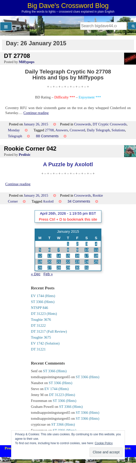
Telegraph (15, 136)
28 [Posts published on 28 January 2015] (59, 268)
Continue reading (36, 113)
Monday (14, 130)
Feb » (48, 274)
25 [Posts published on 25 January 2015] (96, 262)
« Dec (35, 274)
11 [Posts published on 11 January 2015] (96, 250)
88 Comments (47, 136)
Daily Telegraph (98, 130)
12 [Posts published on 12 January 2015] (40, 256)
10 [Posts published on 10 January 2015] (87, 250)
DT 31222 (38, 325)
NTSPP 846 (39, 308)
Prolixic (25, 155)
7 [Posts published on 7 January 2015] (59, 250)
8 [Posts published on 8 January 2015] (68, 250)
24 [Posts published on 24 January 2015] (87, 262)
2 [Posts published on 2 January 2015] (77, 244)
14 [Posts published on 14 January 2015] (59, 256)
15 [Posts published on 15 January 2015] (68, 256)
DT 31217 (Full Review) (49, 331)
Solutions (118, 130)
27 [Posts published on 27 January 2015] (49, 268)
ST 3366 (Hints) (42, 302)
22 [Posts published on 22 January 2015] (68, 262)
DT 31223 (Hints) (44, 314)
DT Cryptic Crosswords (110, 124)
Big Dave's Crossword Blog (68, 5)
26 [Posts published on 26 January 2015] (40, 268)
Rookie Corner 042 (30, 148)
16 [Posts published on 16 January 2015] (77, 256)
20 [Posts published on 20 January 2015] (49, 262)
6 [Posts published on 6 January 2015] (49, 250)
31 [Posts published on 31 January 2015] (87, 268)
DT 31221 (38, 349)
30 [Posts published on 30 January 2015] (77, 268)
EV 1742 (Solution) (45, 343)
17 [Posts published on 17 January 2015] (87, 256)
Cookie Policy (104, 443)
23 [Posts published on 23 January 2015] (77, 262)
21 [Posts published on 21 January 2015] (59, 262)
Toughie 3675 (41, 337)
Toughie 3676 (41, 320)
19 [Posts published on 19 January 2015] (40, 262)
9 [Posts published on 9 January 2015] (77, 250)
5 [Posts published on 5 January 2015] (40, 250)
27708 (49, 130)
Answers (61, 130)
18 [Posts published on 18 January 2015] (96, 256)
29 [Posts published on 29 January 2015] (68, 268)
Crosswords (82, 124)
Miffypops (26, 62)
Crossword (77, 130)
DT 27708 (17, 55)
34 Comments (79, 201)
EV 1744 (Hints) (43, 296)
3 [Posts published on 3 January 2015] (87, 244)
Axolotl (48, 201)
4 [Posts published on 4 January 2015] (96, 244)
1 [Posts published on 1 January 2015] (68, 244)
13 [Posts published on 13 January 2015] (49, 256)
